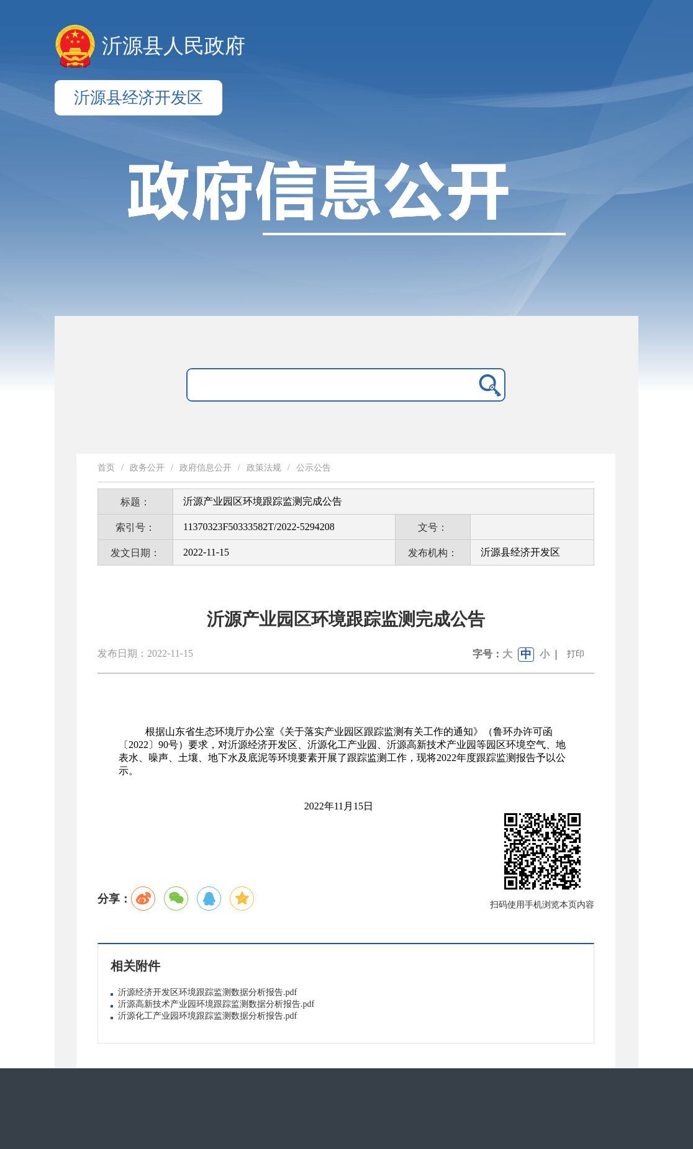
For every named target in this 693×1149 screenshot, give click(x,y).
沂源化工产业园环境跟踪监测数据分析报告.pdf (207, 1016)
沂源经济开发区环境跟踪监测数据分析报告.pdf (207, 992)
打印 (575, 654)
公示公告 (313, 467)
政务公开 (147, 467)
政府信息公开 (205, 467)
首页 (106, 467)
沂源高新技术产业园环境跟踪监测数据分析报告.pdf (216, 1004)
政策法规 (264, 467)
